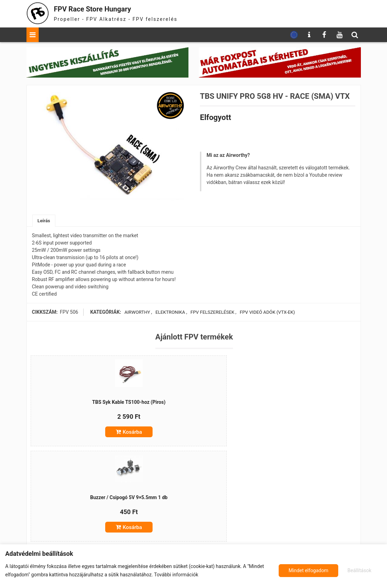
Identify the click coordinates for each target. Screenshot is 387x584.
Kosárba (87, 434)
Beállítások (299, 570)
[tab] (44, 221)
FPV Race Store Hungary (102, 8)
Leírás (44, 221)
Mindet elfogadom (352, 570)
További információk (176, 574)
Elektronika (169, 312)
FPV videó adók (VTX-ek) (267, 312)
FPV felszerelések (210, 312)
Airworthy (135, 312)
